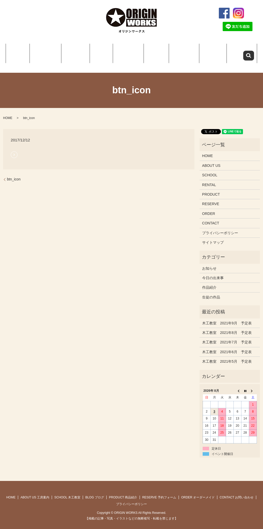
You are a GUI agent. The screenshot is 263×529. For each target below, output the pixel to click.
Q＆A (152, 51)
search (254, 13)
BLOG (99, 51)
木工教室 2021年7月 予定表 (227, 336)
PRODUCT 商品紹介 (123, 491)
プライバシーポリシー (220, 226)
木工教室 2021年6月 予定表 (227, 345)
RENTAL (209, 178)
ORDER (210, 51)
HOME (20, 51)
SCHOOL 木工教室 (67, 491)
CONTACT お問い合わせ (236, 491)
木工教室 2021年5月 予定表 (227, 355)
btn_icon (14, 173)
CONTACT (238, 51)
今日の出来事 (213, 271)
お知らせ (209, 262)
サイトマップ (213, 236)
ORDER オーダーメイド (198, 491)
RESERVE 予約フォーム (159, 491)
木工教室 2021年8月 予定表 (227, 326)
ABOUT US (46, 51)
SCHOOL (75, 51)
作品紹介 (209, 281)
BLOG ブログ (94, 491)
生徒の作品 (211, 291)
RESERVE (180, 51)
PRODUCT (124, 51)
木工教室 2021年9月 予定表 (227, 317)
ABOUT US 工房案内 (35, 491)
